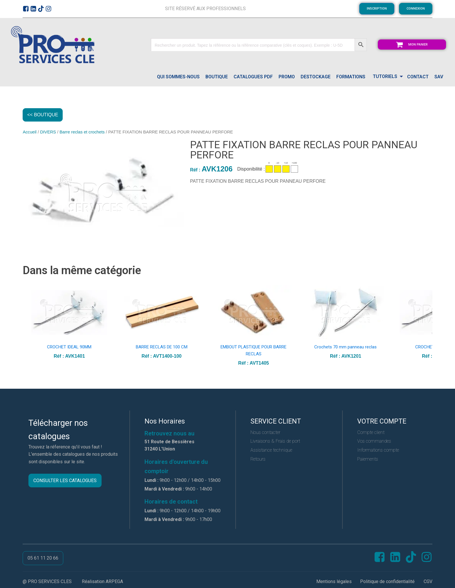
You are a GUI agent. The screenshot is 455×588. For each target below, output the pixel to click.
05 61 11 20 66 (43, 558)
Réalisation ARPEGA (102, 582)
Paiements (367, 459)
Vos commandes (374, 441)
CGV (428, 582)
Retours (258, 459)
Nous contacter (265, 433)
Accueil (29, 132)
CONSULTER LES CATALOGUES (65, 481)
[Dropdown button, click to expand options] (386, 77)
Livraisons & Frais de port (275, 441)
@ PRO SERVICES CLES (47, 582)
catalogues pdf (253, 76)
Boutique (216, 76)
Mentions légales (334, 582)
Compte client (370, 433)
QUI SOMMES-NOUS (178, 76)
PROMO (287, 76)
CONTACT (418, 76)
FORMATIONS (350, 76)
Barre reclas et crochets (81, 132)
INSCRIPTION (377, 8)
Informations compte (378, 450)
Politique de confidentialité (387, 582)
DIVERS (48, 132)
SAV (438, 76)
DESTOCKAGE (316, 76)
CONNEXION (416, 8)
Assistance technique (271, 450)
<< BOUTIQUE (43, 115)
